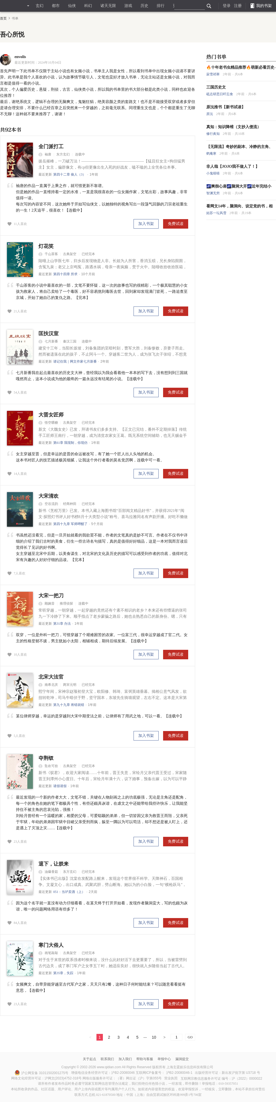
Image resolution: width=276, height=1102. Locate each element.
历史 (144, 6)
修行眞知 (213, 134)
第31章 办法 (62, 624)
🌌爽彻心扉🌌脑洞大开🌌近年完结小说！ (238, 186)
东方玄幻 (63, 154)
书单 (15, 18)
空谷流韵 (48, 504)
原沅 (210, 114)
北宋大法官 (51, 677)
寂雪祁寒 (213, 74)
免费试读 (175, 224)
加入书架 (146, 224)
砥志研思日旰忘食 (220, 94)
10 (154, 1037)
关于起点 (89, 1059)
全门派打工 (51, 146)
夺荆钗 (46, 758)
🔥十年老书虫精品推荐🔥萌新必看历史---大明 (241, 67)
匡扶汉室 (48, 333)
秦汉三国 (69, 341)
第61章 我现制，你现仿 (70, 443)
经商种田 (69, 504)
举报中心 (164, 1059)
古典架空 (69, 254)
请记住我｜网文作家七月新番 (75, 361)
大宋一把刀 (51, 595)
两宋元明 (69, 685)
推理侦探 (66, 603)
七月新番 (48, 341)
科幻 (88, 6)
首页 (3, 18)
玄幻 (39, 6)
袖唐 (44, 154)
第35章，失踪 (63, 973)
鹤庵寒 (211, 153)
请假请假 (60, 786)
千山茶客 (48, 254)
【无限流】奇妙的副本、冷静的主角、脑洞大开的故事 (239, 147)
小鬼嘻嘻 (213, 173)
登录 (227, 6)
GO (190, 1037)
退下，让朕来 (53, 864)
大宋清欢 (48, 496)
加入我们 (125, 1059)
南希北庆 (48, 685)
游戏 (128, 6)
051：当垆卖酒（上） (69, 892)
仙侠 (72, 6)
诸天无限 (108, 6)
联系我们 (107, 1059)
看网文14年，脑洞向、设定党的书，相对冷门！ (239, 206)
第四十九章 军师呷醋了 (70, 524)
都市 (56, 6)
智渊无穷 (213, 193)
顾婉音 (46, 603)
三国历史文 (216, 87)
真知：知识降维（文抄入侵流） (233, 127)
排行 (160, 6)
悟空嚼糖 (48, 423)
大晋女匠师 (51, 415)
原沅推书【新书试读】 (225, 107)
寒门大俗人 (51, 945)
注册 (238, 6)
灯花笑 (46, 246)
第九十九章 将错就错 (68, 705)
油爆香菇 (48, 872)
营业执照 (171, 1078)
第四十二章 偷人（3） (69, 174)
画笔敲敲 (48, 953)
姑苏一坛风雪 (216, 213)
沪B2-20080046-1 (179, 1073)
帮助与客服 (144, 1059)
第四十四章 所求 (65, 274)
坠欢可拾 (48, 766)
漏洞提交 (182, 1059)
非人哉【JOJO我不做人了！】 (232, 166)
